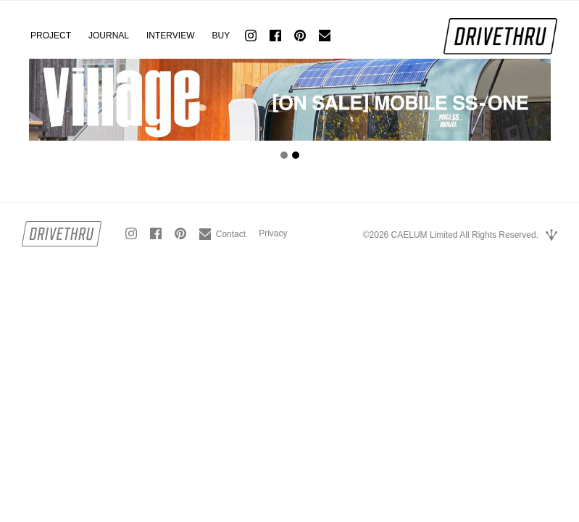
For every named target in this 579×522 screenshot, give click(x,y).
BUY (221, 35)
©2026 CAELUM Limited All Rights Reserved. (450, 235)
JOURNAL (108, 35)
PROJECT (50, 35)
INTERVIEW (170, 35)
